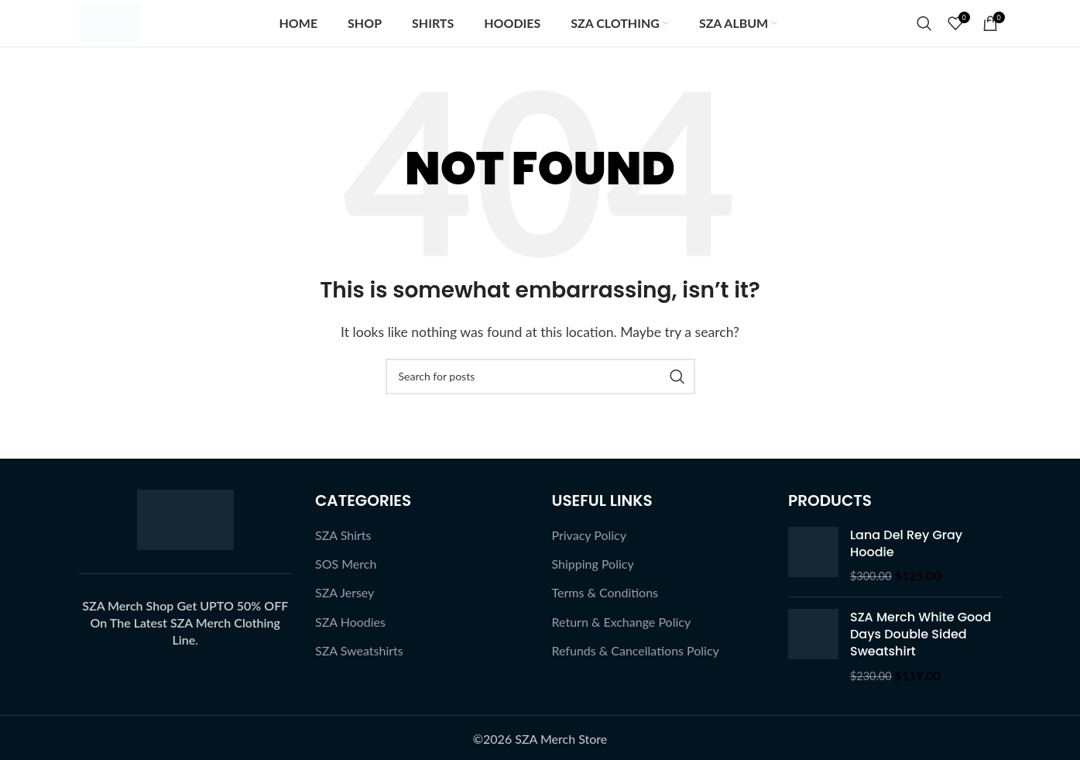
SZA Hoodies (350, 621)
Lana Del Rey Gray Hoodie (906, 544)
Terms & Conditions (605, 592)
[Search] (924, 23)
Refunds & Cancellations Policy (635, 650)
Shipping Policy (593, 563)
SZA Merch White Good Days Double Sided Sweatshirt (920, 635)
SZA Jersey (344, 592)
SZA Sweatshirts (359, 650)
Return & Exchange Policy (621, 621)
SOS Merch (345, 563)
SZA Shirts (343, 535)
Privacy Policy (589, 535)
